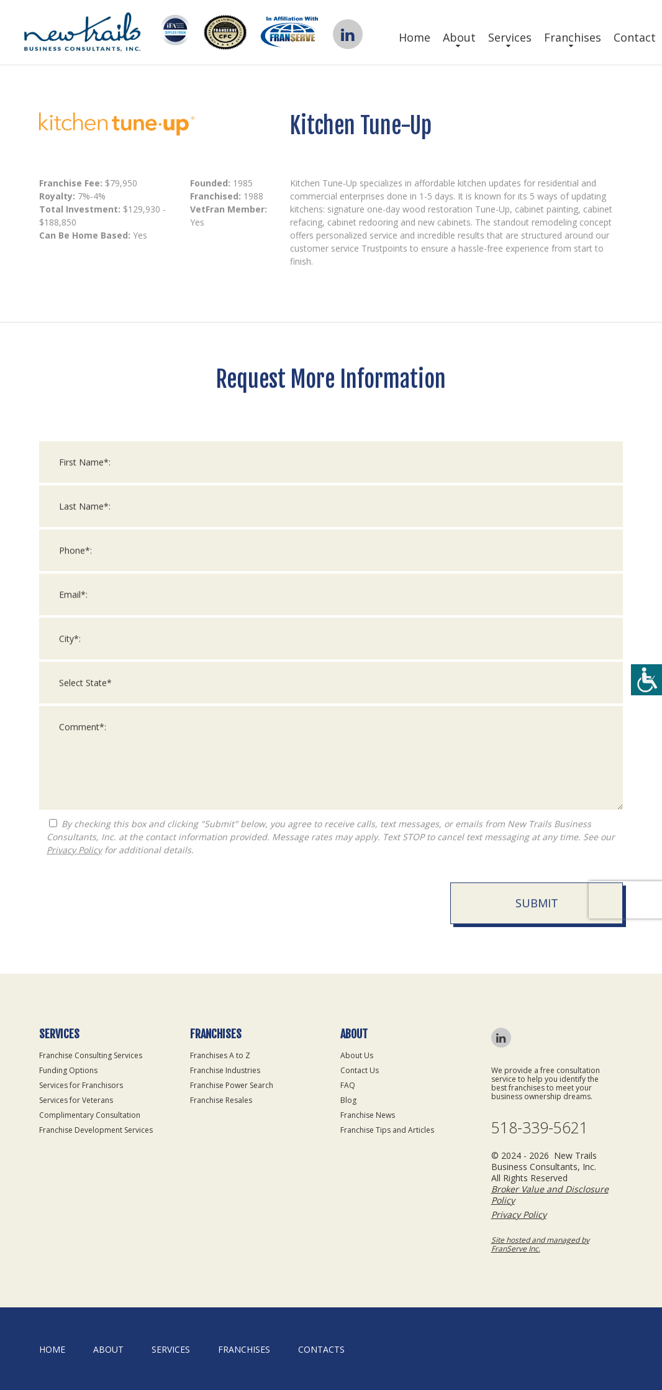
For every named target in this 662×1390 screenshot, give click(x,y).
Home (414, 37)
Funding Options (68, 1070)
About (459, 37)
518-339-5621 (539, 1127)
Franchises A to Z (220, 1055)
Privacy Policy (74, 861)
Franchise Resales (221, 1100)
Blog (348, 1100)
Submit (536, 914)
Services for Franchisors (81, 1085)
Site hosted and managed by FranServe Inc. (540, 1244)
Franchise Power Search (231, 1085)
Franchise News (367, 1115)
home (52, 1349)
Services (510, 37)
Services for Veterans (76, 1100)
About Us (356, 1055)
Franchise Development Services (96, 1130)
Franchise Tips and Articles (387, 1130)
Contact (635, 37)
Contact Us (359, 1070)
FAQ (347, 1085)
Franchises (572, 37)
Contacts (321, 1349)
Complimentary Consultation (89, 1115)
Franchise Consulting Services (90, 1055)
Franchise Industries (225, 1070)
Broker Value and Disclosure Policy (550, 1194)
